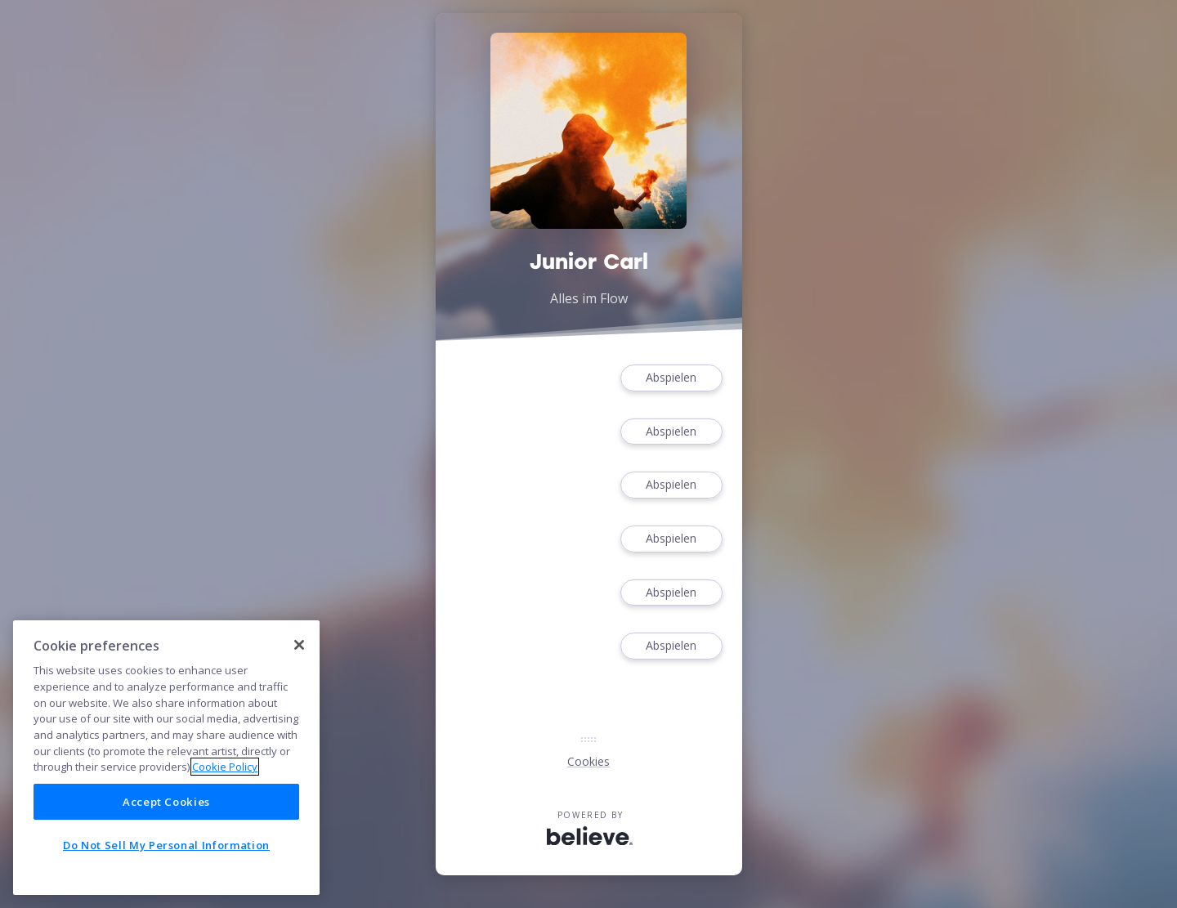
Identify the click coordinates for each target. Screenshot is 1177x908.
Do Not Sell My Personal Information (166, 845)
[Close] (299, 645)
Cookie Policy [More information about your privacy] (224, 766)
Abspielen (671, 378)
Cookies (588, 761)
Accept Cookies (166, 801)
